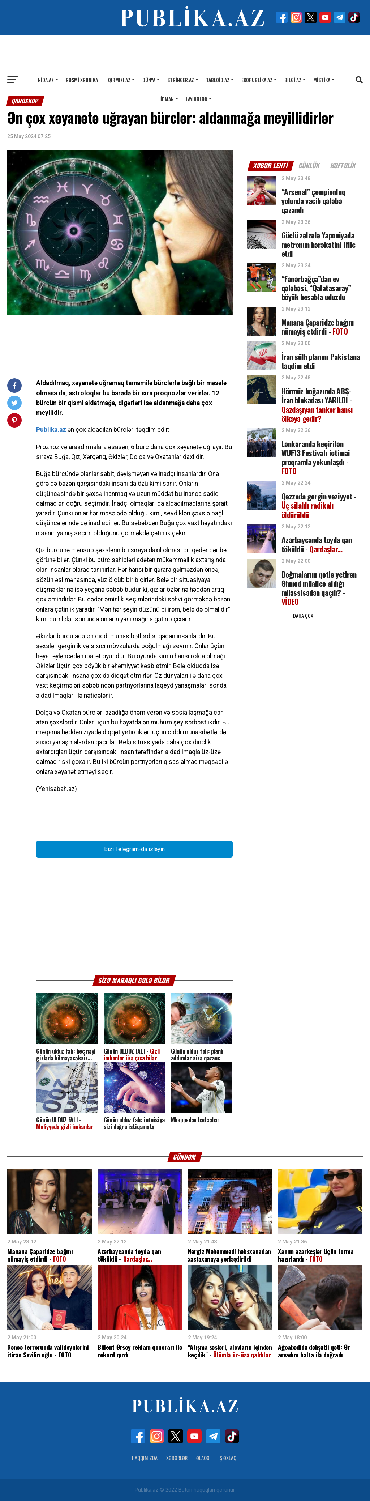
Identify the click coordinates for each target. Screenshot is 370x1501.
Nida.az (46, 80)
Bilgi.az (292, 80)
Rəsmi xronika (82, 80)
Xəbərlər (177, 1458)
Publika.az (51, 429)
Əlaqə (203, 1458)
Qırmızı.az (119, 80)
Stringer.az (180, 80)
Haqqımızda (145, 1458)
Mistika (321, 80)
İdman (167, 99)
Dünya (148, 80)
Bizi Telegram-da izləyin (134, 849)
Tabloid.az (217, 80)
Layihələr (196, 99)
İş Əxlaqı (228, 1458)
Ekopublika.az (256, 80)
